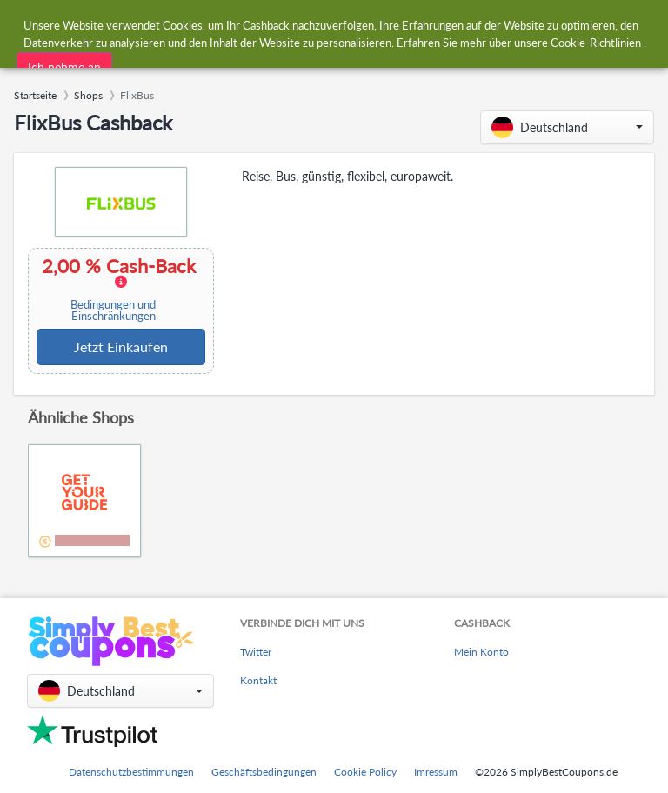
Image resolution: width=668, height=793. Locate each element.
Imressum (436, 771)
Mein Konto (481, 651)
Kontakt (258, 680)
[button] (567, 127)
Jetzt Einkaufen (121, 346)
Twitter (255, 651)
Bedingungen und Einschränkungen (113, 310)
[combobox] (297, 24)
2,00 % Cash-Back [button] (119, 289)
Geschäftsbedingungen (264, 771)
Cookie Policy (365, 771)
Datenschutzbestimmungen (131, 771)
